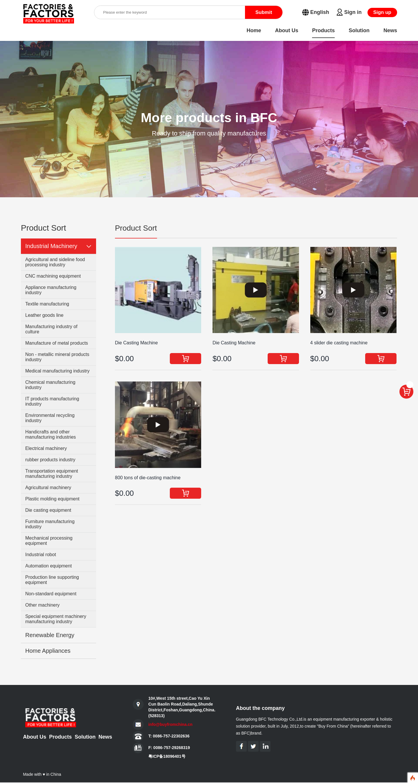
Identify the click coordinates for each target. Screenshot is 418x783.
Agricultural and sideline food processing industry (55, 262)
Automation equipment (48, 565)
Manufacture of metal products (56, 343)
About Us (34, 737)
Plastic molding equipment (52, 498)
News (105, 737)
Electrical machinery (46, 448)
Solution (85, 737)
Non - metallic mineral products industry (57, 357)
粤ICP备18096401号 (166, 756)
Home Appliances (48, 651)
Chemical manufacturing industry (50, 385)
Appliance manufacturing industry (50, 290)
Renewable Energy (49, 635)
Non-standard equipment (50, 593)
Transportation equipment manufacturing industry (51, 474)
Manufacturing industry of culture (51, 329)
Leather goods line (44, 315)
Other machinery (42, 605)
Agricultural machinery (48, 487)
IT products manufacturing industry (52, 401)
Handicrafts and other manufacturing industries (50, 434)
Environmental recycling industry (50, 418)
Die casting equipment (48, 510)
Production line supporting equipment (52, 580)
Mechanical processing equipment (49, 541)
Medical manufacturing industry (57, 370)
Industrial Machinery (51, 246)
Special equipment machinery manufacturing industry (55, 619)
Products (60, 737)
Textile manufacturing (47, 303)
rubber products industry (50, 459)
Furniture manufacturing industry (50, 524)
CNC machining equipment (53, 276)
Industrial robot (40, 554)
